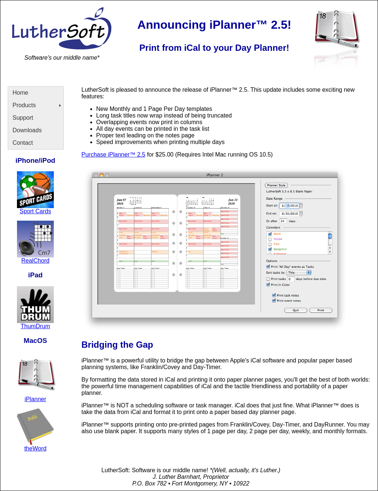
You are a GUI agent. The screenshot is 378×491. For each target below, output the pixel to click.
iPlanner (35, 399)
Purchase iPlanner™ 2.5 (113, 154)
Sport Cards (35, 211)
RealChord (35, 260)
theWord (35, 448)
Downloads (27, 130)
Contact (23, 143)
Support (23, 118)
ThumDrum (35, 326)
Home (20, 93)
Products (24, 105)
